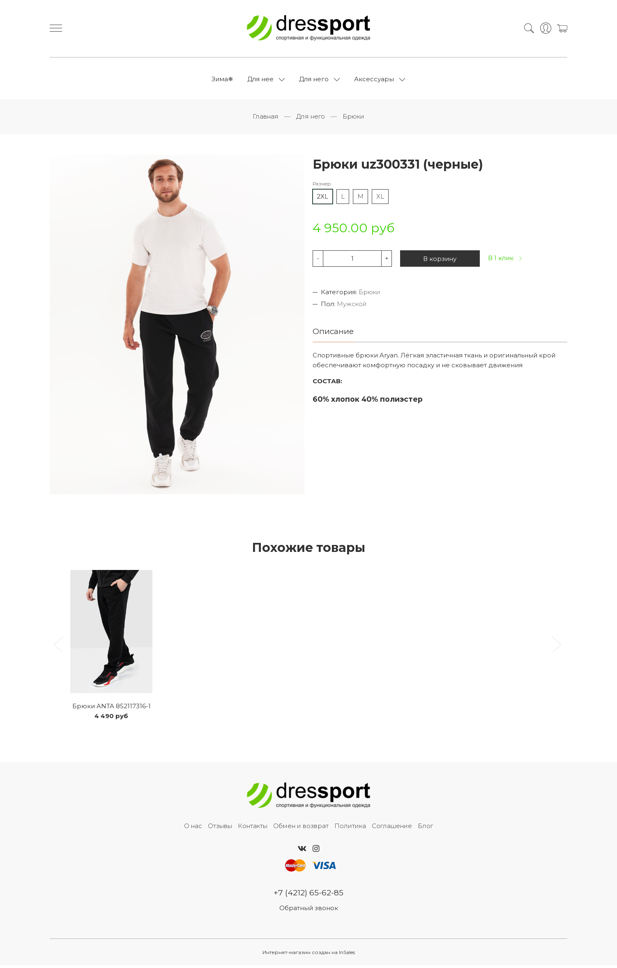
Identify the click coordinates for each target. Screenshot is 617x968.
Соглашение (392, 828)
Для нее (260, 80)
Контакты (252, 828)
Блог (425, 828)
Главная (266, 119)
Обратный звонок (308, 911)
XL (380, 198)
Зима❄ (222, 80)
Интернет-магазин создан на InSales (308, 955)
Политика (350, 828)
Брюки (353, 119)
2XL (322, 198)
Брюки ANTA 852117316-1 (111, 708)
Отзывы (220, 828)
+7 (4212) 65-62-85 (308, 895)
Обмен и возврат (301, 828)
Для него (314, 80)
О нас (193, 828)
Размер (322, 186)
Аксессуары (374, 80)
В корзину (439, 261)
